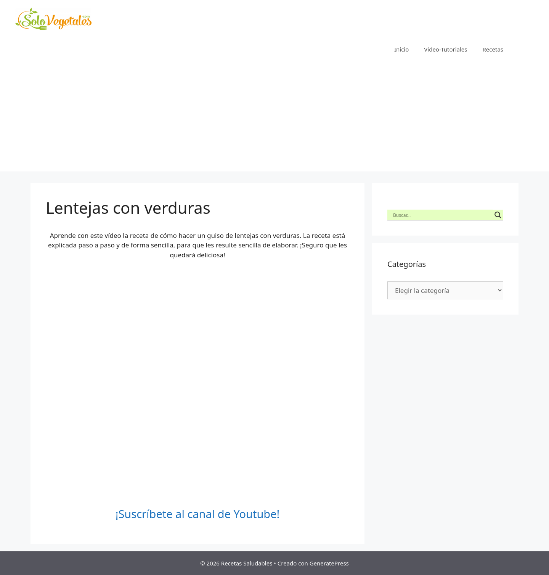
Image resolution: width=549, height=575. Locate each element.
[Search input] (442, 215)
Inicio (401, 49)
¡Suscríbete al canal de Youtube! (198, 513)
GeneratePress (329, 563)
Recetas (493, 49)
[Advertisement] (274, 118)
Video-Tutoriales (445, 49)
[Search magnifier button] (498, 215)
